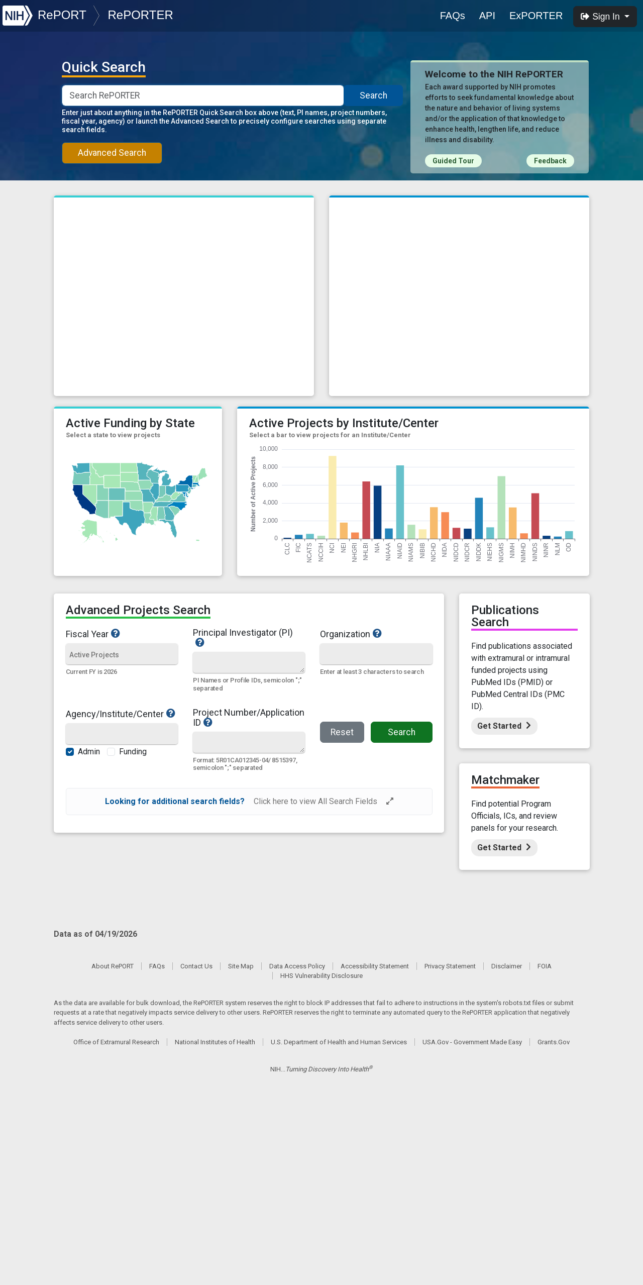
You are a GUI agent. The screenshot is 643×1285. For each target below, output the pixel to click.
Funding (133, 751)
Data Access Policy (297, 966)
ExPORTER (536, 15)
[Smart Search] (203, 95)
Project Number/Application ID (249, 717)
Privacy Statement (450, 966)
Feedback (550, 161)
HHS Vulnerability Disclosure (321, 975)
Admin (89, 751)
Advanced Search (112, 153)
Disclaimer (506, 966)
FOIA (545, 966)
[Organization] (376, 654)
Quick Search (104, 67)
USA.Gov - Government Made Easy (472, 1042)
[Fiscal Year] (121, 654)
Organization (373, 634)
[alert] (249, 801)
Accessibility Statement (375, 966)
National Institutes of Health (215, 1042)
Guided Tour (453, 161)
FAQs (452, 15)
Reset (342, 732)
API (487, 15)
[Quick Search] (248, 662)
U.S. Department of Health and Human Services (339, 1042)
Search (373, 95)
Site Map (241, 966)
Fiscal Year (122, 634)
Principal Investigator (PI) (249, 637)
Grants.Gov (554, 1042)
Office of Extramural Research (116, 1042)
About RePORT (112, 966)
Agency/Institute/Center (122, 714)
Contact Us (196, 966)
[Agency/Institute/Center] (121, 734)
